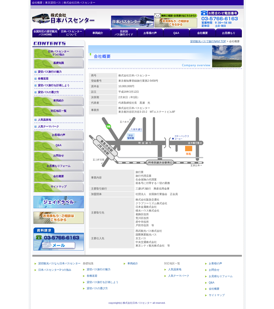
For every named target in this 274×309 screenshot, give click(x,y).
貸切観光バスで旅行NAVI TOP (208, 41)
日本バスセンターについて (71, 33)
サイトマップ (58, 186)
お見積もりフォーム (58, 165)
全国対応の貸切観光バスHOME (45, 33)
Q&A (176, 33)
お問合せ (58, 155)
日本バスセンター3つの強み (58, 53)
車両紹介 (97, 33)
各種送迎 (43, 78)
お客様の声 (150, 33)
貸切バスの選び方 (48, 92)
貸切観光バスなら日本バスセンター (59, 263)
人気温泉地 (44, 119)
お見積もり (228, 33)
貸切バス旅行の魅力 (50, 71)
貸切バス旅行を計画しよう (54, 85)
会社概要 (202, 33)
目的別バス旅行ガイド (124, 33)
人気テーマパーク (48, 126)
